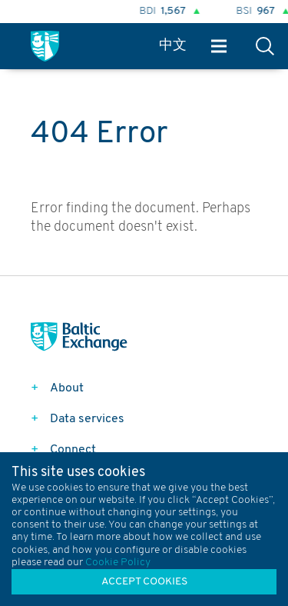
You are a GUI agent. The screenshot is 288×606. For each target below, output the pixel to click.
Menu (219, 46)
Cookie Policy (118, 563)
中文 (173, 45)
